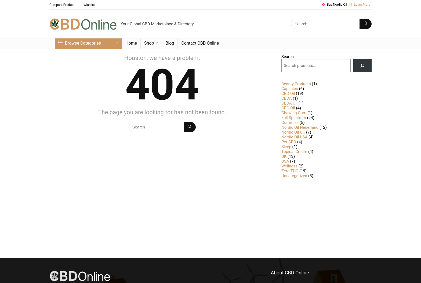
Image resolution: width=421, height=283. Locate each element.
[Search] (366, 24)
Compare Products (62, 5)
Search (287, 56)
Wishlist (89, 5)
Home (131, 43)
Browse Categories (79, 43)
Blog (169, 43)
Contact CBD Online (200, 43)
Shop (149, 43)
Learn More (362, 4)
